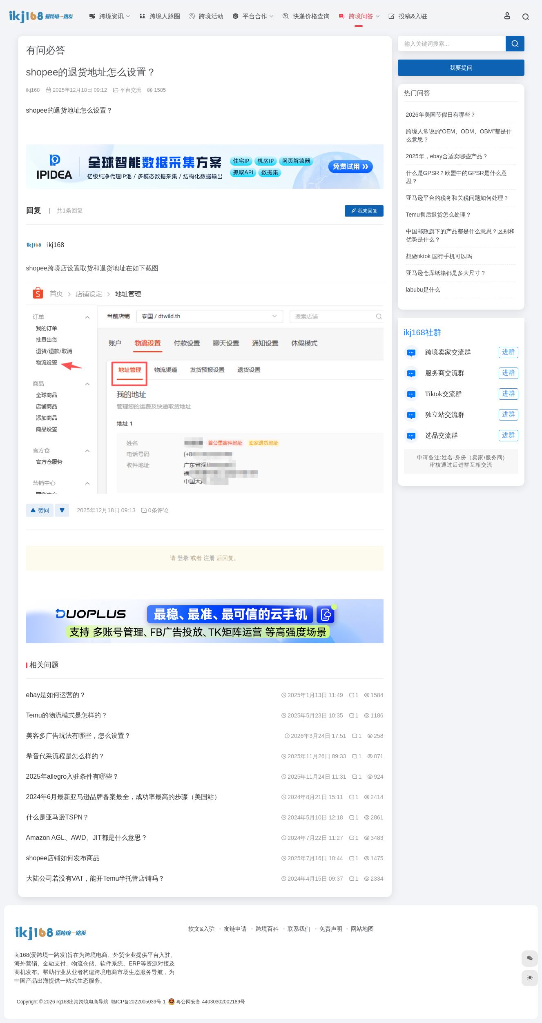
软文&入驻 (201, 929)
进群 (508, 351)
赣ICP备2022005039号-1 (138, 1002)
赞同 (39, 510)
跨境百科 (267, 929)
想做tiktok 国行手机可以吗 (439, 256)
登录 (183, 558)
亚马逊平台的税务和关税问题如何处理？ (457, 198)
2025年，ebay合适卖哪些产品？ (447, 156)
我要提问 (461, 67)
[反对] (62, 510)
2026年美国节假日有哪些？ (441, 114)
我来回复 (364, 211)
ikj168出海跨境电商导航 (82, 1002)
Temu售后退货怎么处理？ (438, 214)
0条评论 (155, 510)
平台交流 (130, 90)
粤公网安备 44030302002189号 (206, 1002)
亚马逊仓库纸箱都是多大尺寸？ (446, 273)
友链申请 (235, 929)
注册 (209, 558)
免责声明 (330, 929)
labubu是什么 (423, 289)
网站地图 (362, 929)
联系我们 (299, 929)
